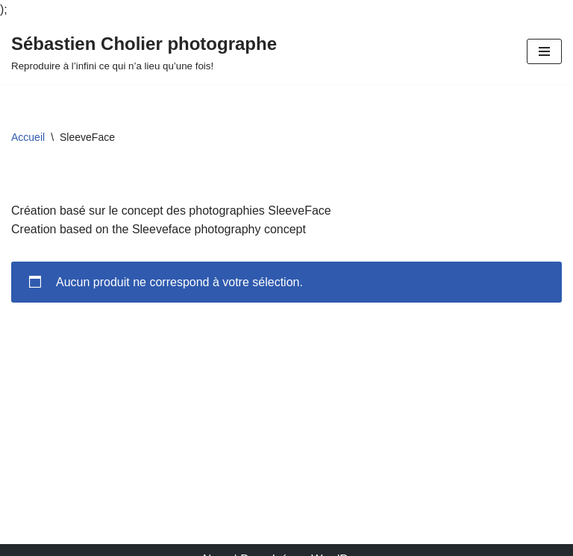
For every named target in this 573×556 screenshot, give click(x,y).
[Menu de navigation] (544, 51)
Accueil (28, 137)
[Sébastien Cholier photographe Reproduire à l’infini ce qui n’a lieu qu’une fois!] (144, 52)
